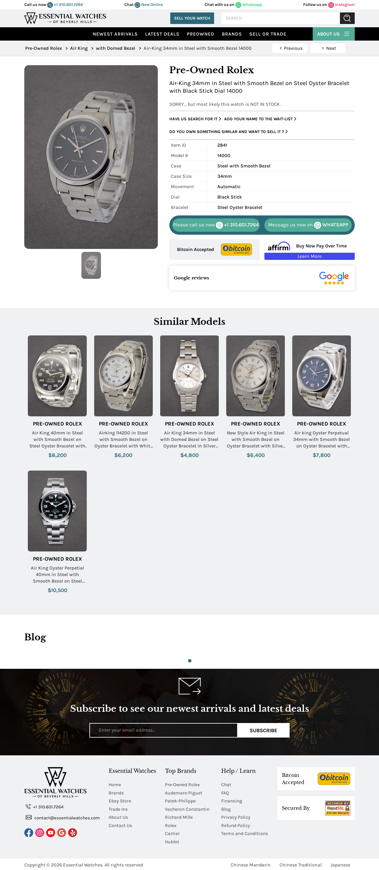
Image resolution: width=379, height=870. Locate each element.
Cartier (172, 832)
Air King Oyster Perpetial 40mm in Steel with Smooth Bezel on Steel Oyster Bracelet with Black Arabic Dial (57, 575)
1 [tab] (189, 660)
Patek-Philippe (180, 800)
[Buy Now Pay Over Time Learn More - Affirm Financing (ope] (309, 249)
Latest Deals (162, 34)
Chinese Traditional (301, 863)
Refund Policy (235, 824)
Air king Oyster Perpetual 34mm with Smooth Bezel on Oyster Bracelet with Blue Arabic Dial (321, 440)
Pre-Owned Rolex (57, 424)
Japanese (340, 863)
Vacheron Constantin (188, 808)
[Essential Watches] (65, 17)
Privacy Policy (235, 816)
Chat (226, 784)
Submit (347, 18)
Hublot (172, 840)
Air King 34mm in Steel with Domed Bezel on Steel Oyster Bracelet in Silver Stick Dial (189, 440)
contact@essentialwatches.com (63, 817)
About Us (333, 33)
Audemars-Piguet (184, 792)
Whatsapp (248, 4)
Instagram (341, 4)
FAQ (225, 792)
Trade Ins (118, 808)
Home (115, 784)
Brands (232, 34)
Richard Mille (179, 816)
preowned (200, 34)
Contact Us (120, 824)
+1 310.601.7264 (65, 4)
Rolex (170, 824)
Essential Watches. (83, 863)
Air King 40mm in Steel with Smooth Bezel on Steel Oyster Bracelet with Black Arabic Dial (57, 440)
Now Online (148, 4)
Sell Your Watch (192, 18)
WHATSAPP (308, 225)
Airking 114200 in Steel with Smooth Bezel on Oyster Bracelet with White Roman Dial (123, 440)
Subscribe (263, 730)
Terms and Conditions (245, 832)
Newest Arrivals (115, 34)
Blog (226, 808)
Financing (232, 800)
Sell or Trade (267, 34)
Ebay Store (120, 800)
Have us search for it (195, 119)
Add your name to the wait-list (260, 119)
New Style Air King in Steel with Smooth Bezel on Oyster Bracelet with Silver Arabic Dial (256, 440)
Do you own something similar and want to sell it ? (228, 132)
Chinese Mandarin (251, 863)
